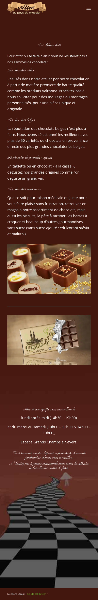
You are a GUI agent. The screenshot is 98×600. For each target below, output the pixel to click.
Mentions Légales (16, 593)
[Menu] (88, 8)
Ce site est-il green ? (37, 593)
